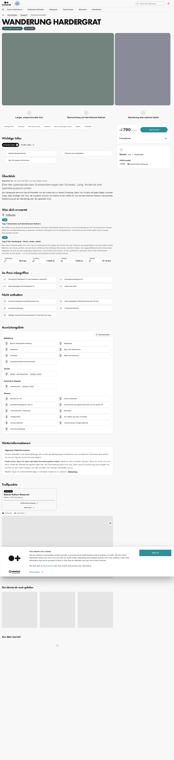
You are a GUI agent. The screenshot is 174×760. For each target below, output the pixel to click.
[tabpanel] (57, 157)
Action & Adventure (15, 9)
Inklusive (52, 127)
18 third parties (47, 749)
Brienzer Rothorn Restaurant (137, 164)
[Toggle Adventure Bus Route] (110, 524)
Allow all (155, 736)
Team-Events (69, 9)
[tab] (10, 145)
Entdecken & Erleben (37, 9)
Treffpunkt (99, 127)
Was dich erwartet (38, 127)
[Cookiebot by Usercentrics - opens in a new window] (14, 755)
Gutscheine (97, 9)
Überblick (23, 127)
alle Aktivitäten (12, 15)
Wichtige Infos (10, 127)
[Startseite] (3, 15)
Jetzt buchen (154, 130)
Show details (34, 756)
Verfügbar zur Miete (35, 374)
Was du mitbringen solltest (71, 127)
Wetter (88, 127)
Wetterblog (72, 472)
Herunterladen (103, 335)
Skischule (83, 9)
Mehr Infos (29, 508)
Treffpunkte (8, 215)
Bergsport (54, 9)
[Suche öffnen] (150, 4)
